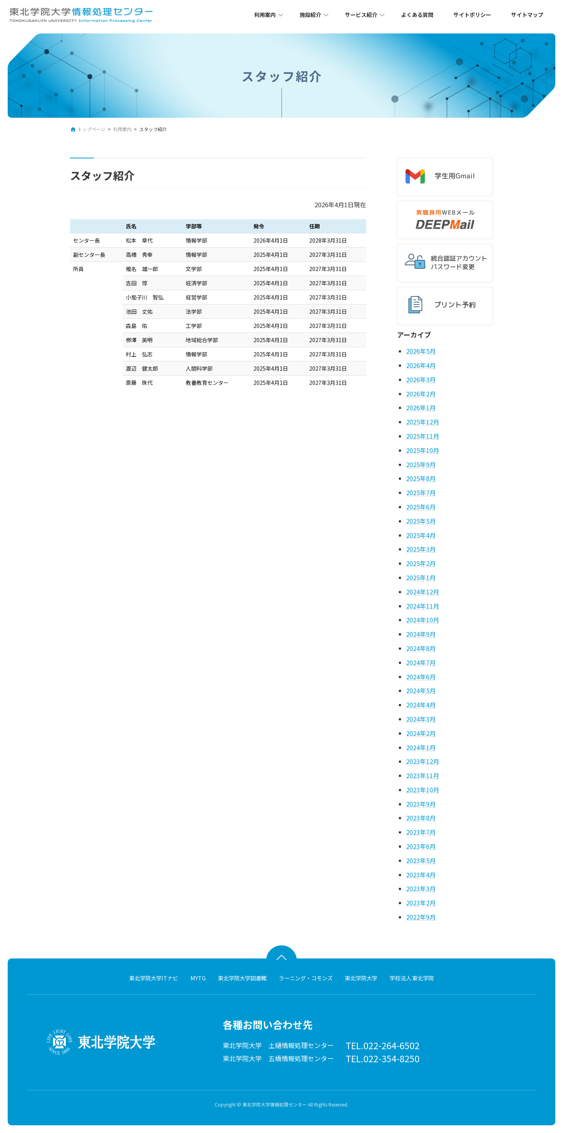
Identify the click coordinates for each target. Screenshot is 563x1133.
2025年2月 (421, 563)
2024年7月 (421, 662)
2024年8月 (421, 648)
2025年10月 (422, 450)
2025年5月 (421, 521)
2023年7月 (421, 832)
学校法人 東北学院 (412, 978)
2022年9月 (421, 917)
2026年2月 (421, 393)
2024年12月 (422, 591)
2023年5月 (421, 860)
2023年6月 (421, 846)
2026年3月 (421, 379)
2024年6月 (421, 676)
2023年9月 (421, 804)
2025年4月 (421, 534)
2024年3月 (421, 719)
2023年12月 (422, 761)
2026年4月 (421, 365)
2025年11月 (422, 436)
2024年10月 (422, 619)
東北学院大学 (361, 978)
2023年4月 (421, 874)
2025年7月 (421, 492)
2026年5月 (421, 351)
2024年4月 (421, 704)
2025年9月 (421, 464)
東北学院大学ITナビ (153, 978)
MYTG (198, 978)
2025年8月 (421, 478)
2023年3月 (421, 888)
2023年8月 (421, 817)
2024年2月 (421, 733)
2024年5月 (421, 690)
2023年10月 (422, 789)
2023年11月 (422, 775)
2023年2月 (421, 902)
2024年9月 (421, 634)
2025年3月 (421, 549)
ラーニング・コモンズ (306, 978)
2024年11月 (422, 605)
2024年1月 (421, 747)
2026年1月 (421, 407)
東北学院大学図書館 (242, 978)
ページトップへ (281, 955)
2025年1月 (421, 577)
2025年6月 (421, 506)
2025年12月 (422, 421)
